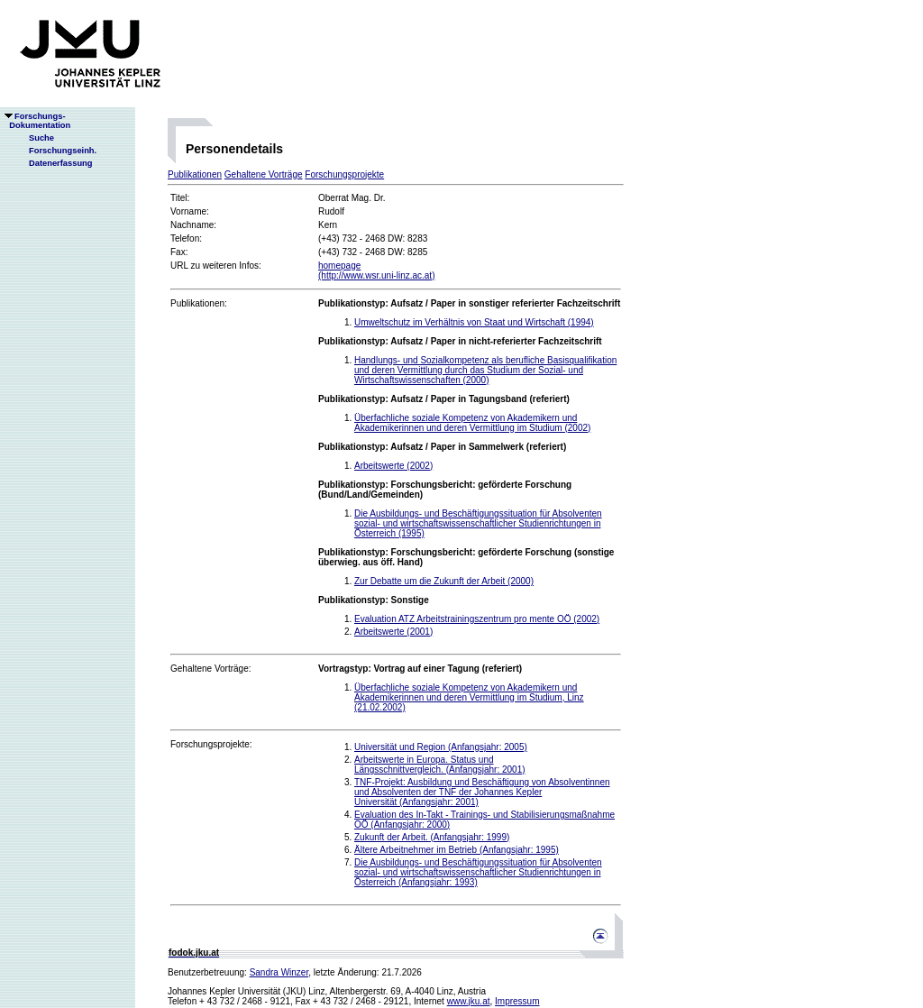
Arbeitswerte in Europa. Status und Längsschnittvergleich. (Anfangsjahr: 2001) (439, 764)
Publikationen (195, 174)
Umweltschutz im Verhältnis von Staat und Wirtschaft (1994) (474, 322)
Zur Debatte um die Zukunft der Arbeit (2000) (444, 581)
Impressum (517, 1001)
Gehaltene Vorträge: (210, 669)
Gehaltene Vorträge (263, 174)
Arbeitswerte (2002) (393, 466)
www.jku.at (468, 1001)
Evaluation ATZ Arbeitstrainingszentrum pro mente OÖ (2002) (476, 619)
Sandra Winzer (279, 972)
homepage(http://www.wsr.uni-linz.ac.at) (376, 270)
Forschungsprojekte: (211, 744)
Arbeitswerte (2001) (393, 632)
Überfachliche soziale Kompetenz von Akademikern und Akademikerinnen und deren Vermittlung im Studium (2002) (472, 423)
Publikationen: (198, 303)
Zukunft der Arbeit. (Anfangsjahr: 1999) (431, 837)
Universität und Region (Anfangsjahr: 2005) (440, 747)
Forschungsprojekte (344, 174)
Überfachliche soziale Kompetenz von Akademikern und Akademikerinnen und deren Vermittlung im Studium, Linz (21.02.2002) (469, 697)
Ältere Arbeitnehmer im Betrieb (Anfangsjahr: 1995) (456, 850)
